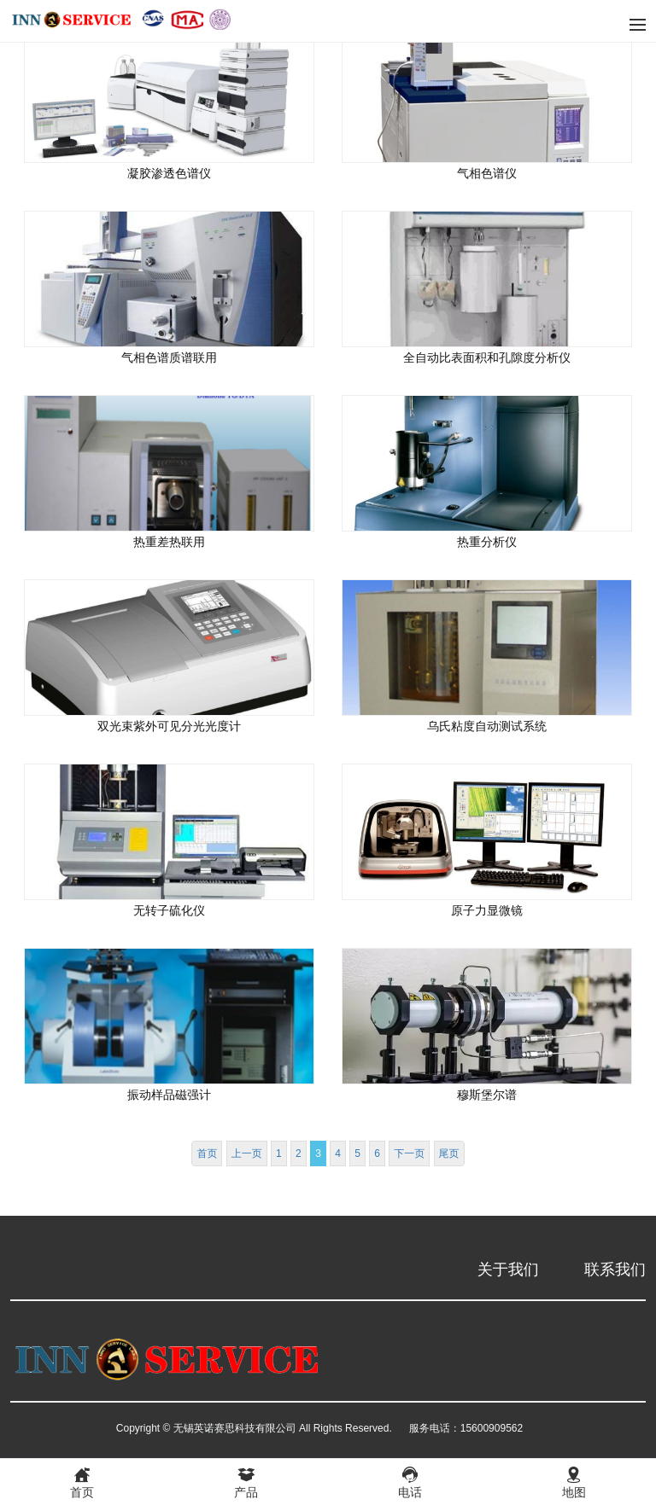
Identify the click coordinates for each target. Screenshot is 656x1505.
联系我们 (615, 1269)
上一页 (246, 1153)
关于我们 (508, 1269)
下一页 (409, 1153)
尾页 (449, 1153)
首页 (206, 1153)
